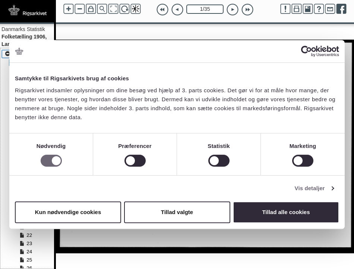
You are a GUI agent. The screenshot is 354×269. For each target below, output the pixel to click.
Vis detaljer (310, 188)
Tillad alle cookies (286, 212)
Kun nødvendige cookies (68, 212)
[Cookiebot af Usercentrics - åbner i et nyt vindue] (306, 51)
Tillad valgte (177, 212)
